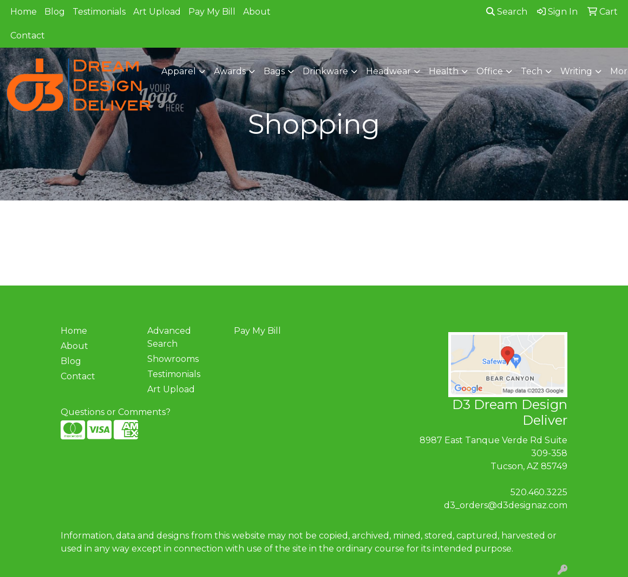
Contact (27, 35)
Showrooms (173, 359)
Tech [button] (531, 71)
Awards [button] (230, 71)
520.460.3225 (539, 492)
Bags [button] (274, 71)
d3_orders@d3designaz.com (505, 505)
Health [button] (444, 71)
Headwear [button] (388, 71)
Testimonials (99, 12)
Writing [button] (576, 71)
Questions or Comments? (116, 412)
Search (506, 12)
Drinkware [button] (325, 71)
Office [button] (489, 71)
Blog (54, 12)
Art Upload (157, 12)
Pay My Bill (212, 12)
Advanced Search (169, 337)
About (257, 12)
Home (23, 12)
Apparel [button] (178, 71)
